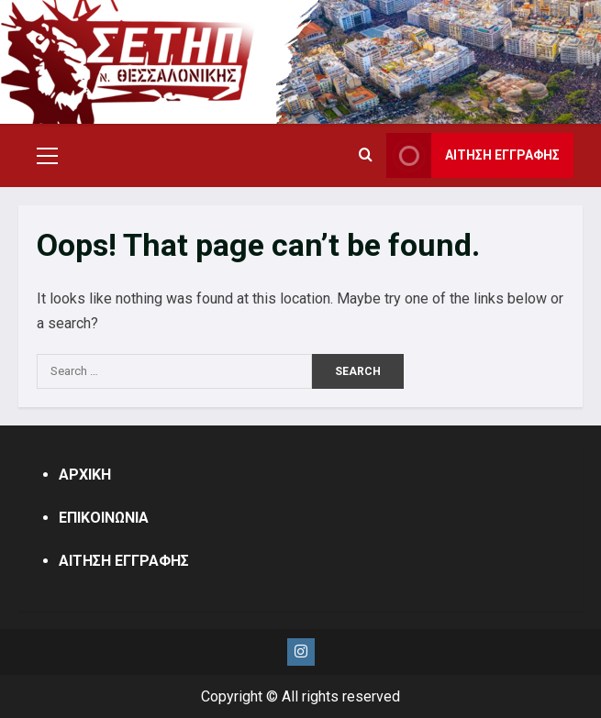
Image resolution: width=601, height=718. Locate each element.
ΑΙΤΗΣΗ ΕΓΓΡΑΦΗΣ (124, 560)
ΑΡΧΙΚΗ (85, 474)
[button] (47, 156)
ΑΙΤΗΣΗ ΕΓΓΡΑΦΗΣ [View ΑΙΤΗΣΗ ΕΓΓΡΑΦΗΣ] (473, 155)
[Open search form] (366, 155)
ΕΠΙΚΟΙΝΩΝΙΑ (104, 517)
